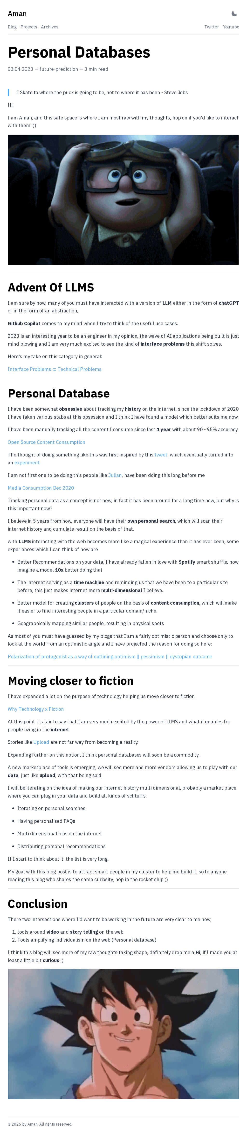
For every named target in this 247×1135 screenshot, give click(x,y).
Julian (115, 475)
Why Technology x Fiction (36, 709)
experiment (27, 462)
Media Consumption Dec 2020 (41, 488)
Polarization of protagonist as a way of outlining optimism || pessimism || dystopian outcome (110, 656)
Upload (41, 742)
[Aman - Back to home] (17, 14)
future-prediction (59, 69)
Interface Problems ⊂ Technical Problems (55, 369)
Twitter (211, 27)
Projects (29, 27)
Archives (49, 27)
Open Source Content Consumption (46, 442)
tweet (161, 454)
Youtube (231, 27)
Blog (12, 27)
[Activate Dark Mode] (234, 14)
